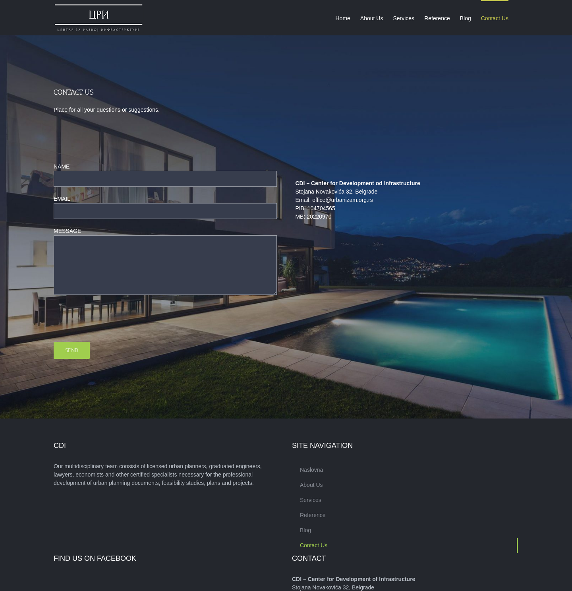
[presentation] (114, 318)
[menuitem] (342, 17)
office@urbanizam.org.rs (342, 200)
